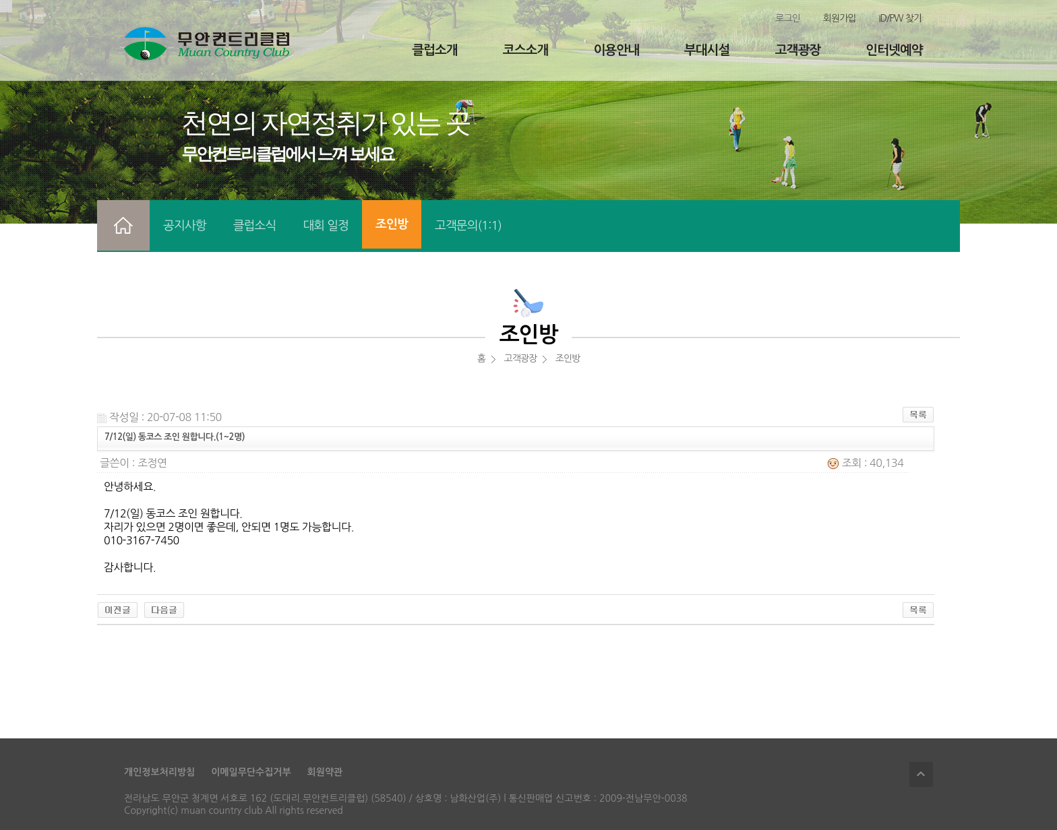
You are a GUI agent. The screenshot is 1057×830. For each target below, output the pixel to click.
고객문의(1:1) (468, 226)
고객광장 (797, 50)
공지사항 (184, 226)
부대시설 (706, 50)
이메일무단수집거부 (251, 772)
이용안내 (615, 50)
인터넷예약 (894, 50)
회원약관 (325, 772)
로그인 (787, 18)
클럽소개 (434, 50)
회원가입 (839, 18)
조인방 (391, 224)
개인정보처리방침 (159, 772)
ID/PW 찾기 (900, 18)
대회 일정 (326, 226)
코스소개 (525, 50)
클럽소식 (254, 226)
